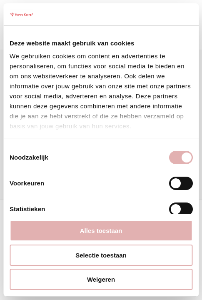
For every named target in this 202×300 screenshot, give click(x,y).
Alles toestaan (101, 230)
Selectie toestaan (101, 255)
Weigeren (101, 279)
